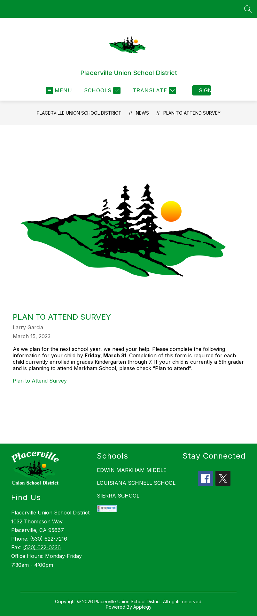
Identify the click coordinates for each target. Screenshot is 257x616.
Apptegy (142, 607)
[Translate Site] (153, 91)
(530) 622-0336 (42, 547)
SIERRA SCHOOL (118, 495)
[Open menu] (59, 91)
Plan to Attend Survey (192, 113)
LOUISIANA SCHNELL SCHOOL (136, 483)
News (142, 113)
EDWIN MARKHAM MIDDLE (132, 470)
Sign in (205, 90)
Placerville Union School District (79, 113)
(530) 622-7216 (48, 539)
